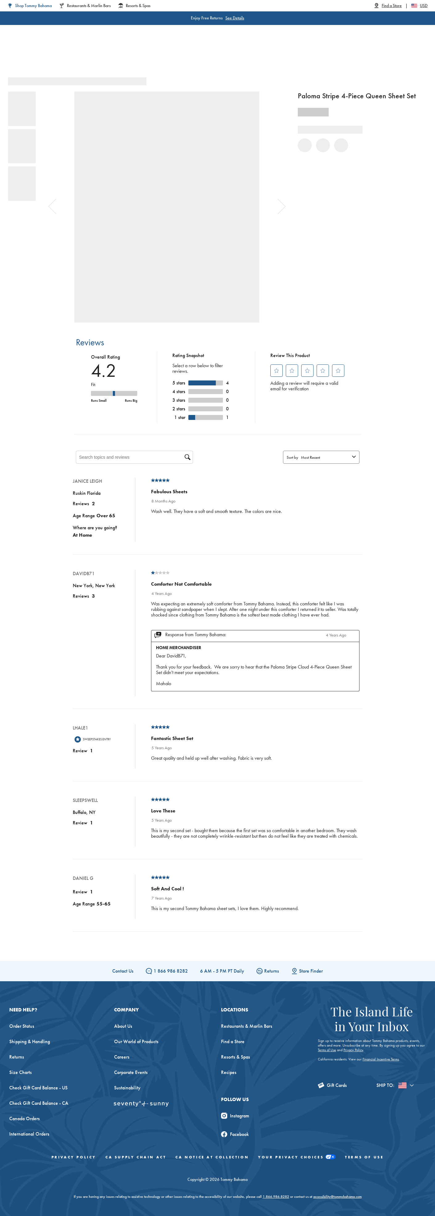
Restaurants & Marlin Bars (246, 1026)
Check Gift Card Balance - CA (38, 1103)
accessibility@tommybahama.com (337, 1196)
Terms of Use (327, 1049)
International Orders (29, 1134)
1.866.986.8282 (276, 1196)
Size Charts (20, 1072)
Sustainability (127, 1087)
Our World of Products (136, 1041)
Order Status (21, 1026)
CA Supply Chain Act (135, 1157)
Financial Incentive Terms (381, 1059)
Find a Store (232, 1041)
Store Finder (307, 971)
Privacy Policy (353, 1049)
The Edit (280, 55)
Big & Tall (154, 55)
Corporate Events (131, 1072)
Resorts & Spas (235, 1057)
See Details (234, 18)
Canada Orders (24, 1118)
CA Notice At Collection (212, 1157)
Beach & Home (242, 55)
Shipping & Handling (29, 1041)
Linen (183, 55)
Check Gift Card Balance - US (38, 1087)
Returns (267, 971)
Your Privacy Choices (297, 1157)
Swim (207, 55)
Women (100, 55)
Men (126, 55)
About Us (123, 1026)
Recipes (228, 1072)
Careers (121, 1057)
